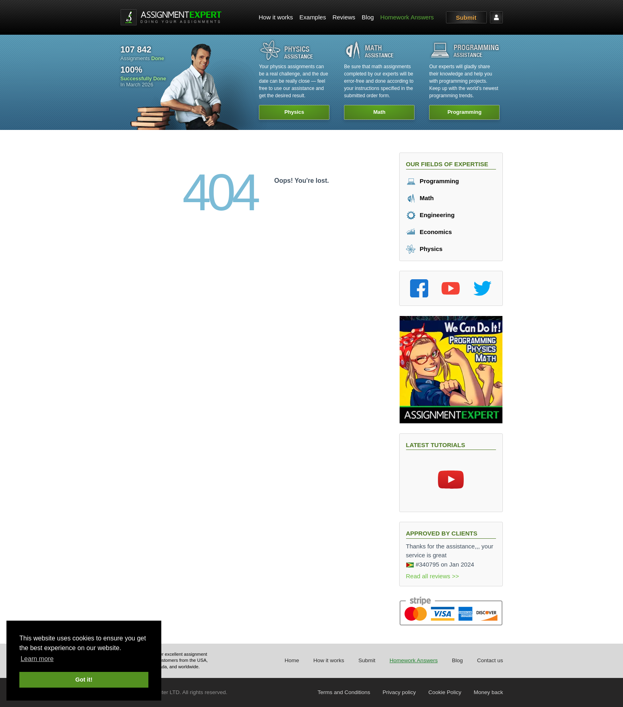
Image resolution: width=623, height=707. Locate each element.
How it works (276, 17)
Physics (424, 248)
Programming (432, 181)
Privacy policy (399, 692)
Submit (466, 17)
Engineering (430, 214)
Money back (488, 692)
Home (292, 660)
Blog (368, 17)
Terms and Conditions (344, 692)
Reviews (343, 17)
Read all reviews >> (432, 576)
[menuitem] (276, 17)
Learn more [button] (37, 658)
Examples (313, 17)
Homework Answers (407, 17)
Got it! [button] (83, 679)
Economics (429, 231)
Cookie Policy (444, 692)
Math (420, 198)
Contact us (490, 660)
